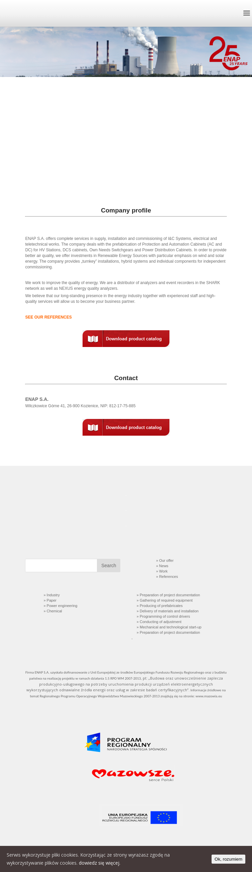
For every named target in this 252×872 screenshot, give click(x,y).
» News (162, 566)
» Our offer (164, 560)
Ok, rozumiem (228, 859)
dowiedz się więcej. (99, 863)
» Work (161, 571)
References (168, 577)
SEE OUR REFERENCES (48, 317)
